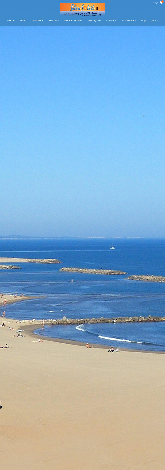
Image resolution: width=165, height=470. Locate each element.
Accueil (10, 20)
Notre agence (94, 20)
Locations (53, 20)
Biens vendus (37, 20)
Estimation (111, 20)
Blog (143, 20)
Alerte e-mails (128, 20)
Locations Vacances (73, 20)
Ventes (22, 20)
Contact (154, 20)
